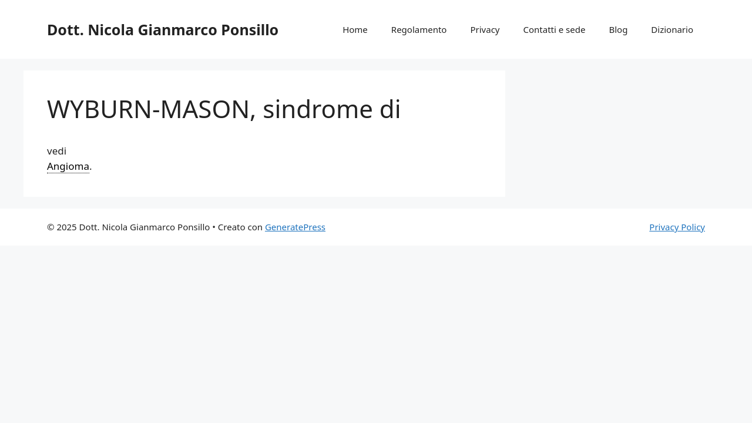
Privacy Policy (677, 227)
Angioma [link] (68, 166)
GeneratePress (295, 227)
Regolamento (419, 29)
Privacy (484, 29)
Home (355, 29)
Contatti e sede (554, 29)
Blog (618, 29)
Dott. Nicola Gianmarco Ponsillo (162, 29)
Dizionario (672, 29)
